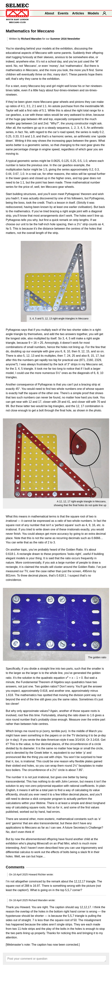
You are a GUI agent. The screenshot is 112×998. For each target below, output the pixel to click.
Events (63, 13)
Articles (78, 13)
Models (93, 13)
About (49, 13)
